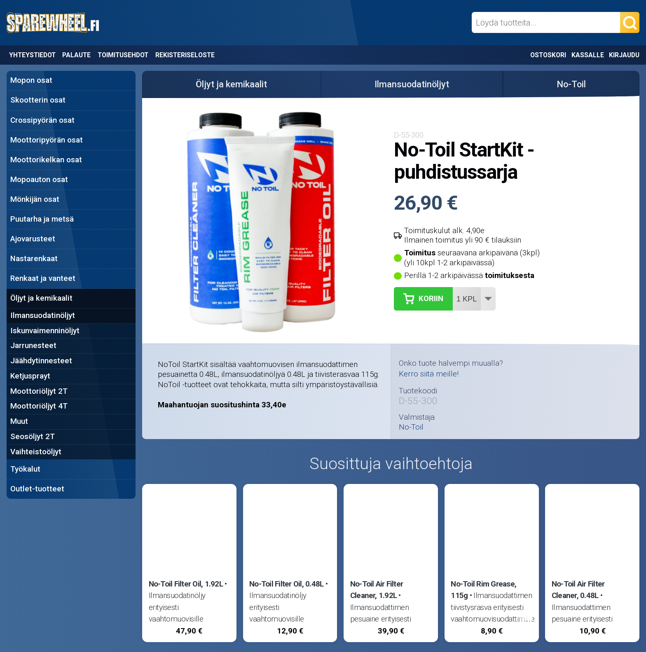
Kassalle (587, 55)
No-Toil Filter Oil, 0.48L (286, 584)
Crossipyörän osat (42, 120)
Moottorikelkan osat (46, 159)
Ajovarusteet (32, 238)
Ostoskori (548, 55)
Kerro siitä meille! (429, 374)
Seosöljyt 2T (32, 436)
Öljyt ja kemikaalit (41, 298)
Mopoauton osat (39, 179)
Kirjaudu (624, 55)
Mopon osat (31, 80)
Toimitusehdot (123, 55)
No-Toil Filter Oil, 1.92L (186, 584)
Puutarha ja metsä (42, 219)
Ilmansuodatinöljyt (42, 315)
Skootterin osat (38, 100)
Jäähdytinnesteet (41, 360)
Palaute (76, 55)
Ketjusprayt (30, 376)
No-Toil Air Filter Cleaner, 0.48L (578, 590)
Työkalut (25, 469)
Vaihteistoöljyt (35, 451)
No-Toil (571, 84)
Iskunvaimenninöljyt (45, 330)
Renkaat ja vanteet (42, 278)
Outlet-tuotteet (37, 488)
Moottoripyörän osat (46, 140)
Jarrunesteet (33, 345)
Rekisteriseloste (185, 55)
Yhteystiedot (32, 55)
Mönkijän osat (34, 199)
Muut (19, 421)
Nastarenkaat (34, 258)
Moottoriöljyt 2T (39, 391)
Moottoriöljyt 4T (39, 406)
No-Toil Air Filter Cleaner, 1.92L (376, 590)
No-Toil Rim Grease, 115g (483, 590)
